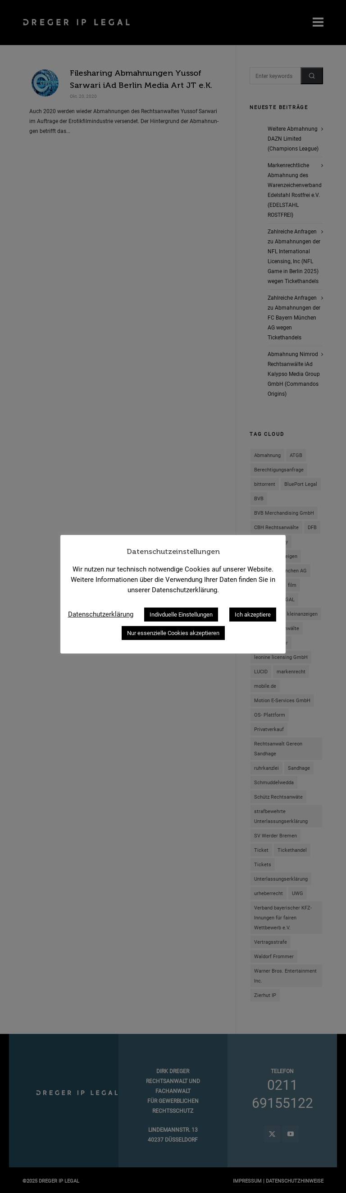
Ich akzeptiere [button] (253, 614)
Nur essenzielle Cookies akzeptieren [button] (173, 633)
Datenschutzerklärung (100, 614)
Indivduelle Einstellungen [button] (181, 614)
